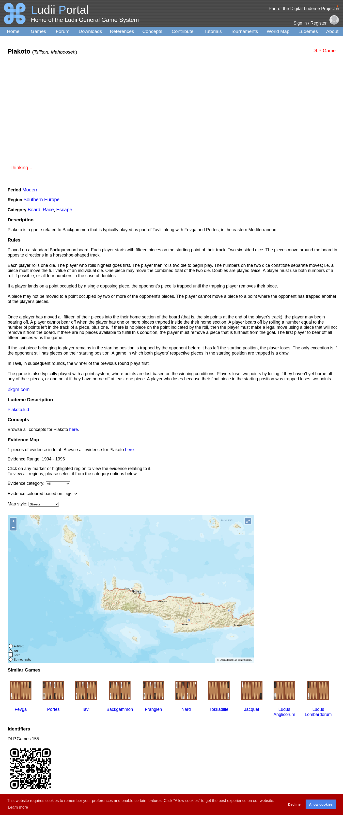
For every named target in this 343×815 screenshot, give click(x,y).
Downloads (90, 31)
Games (38, 31)
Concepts (152, 31)
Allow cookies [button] (321, 804)
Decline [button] (294, 804)
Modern (30, 189)
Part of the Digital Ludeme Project (302, 8)
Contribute (183, 31)
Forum (62, 31)
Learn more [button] (18, 807)
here (73, 429)
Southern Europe (42, 199)
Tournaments (244, 31)
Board (34, 209)
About (332, 31)
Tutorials (213, 31)
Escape (64, 209)
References (122, 31)
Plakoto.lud (18, 409)
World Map (278, 31)
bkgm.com (19, 389)
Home (13, 31)
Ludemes (308, 31)
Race (48, 209)
